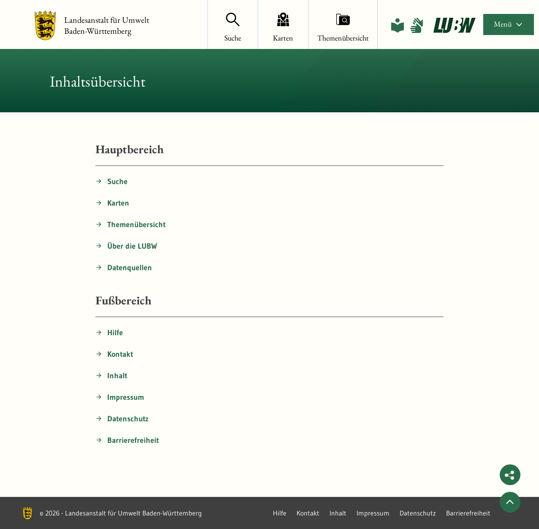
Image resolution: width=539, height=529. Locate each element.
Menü (508, 24)
